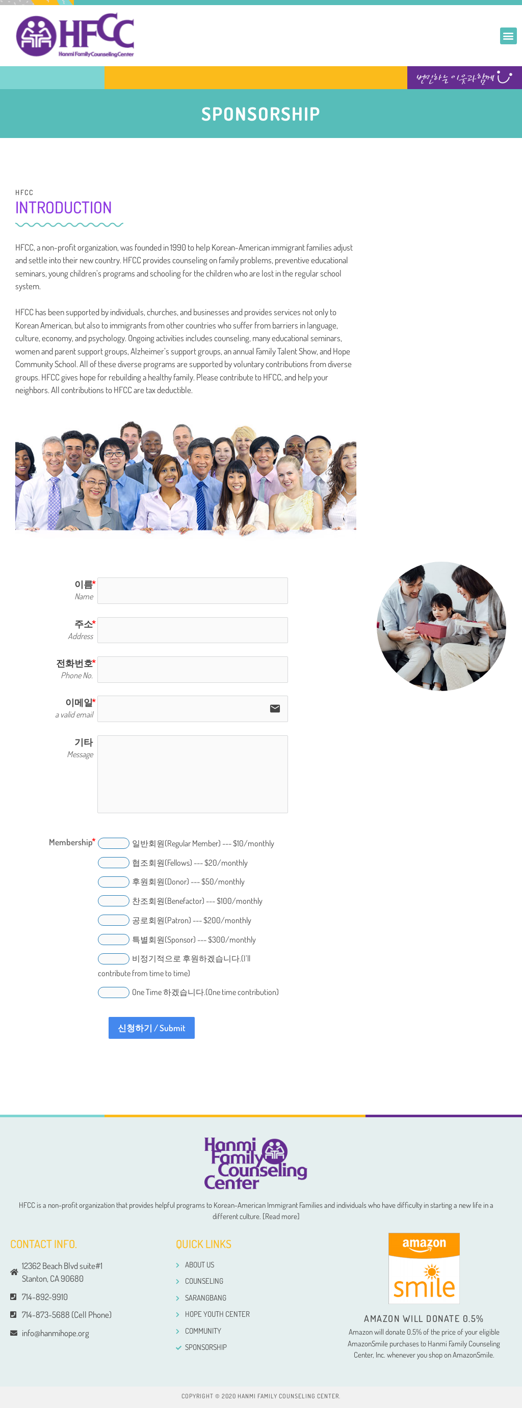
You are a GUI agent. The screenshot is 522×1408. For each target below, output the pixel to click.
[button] (508, 35)
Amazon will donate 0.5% (424, 1318)
